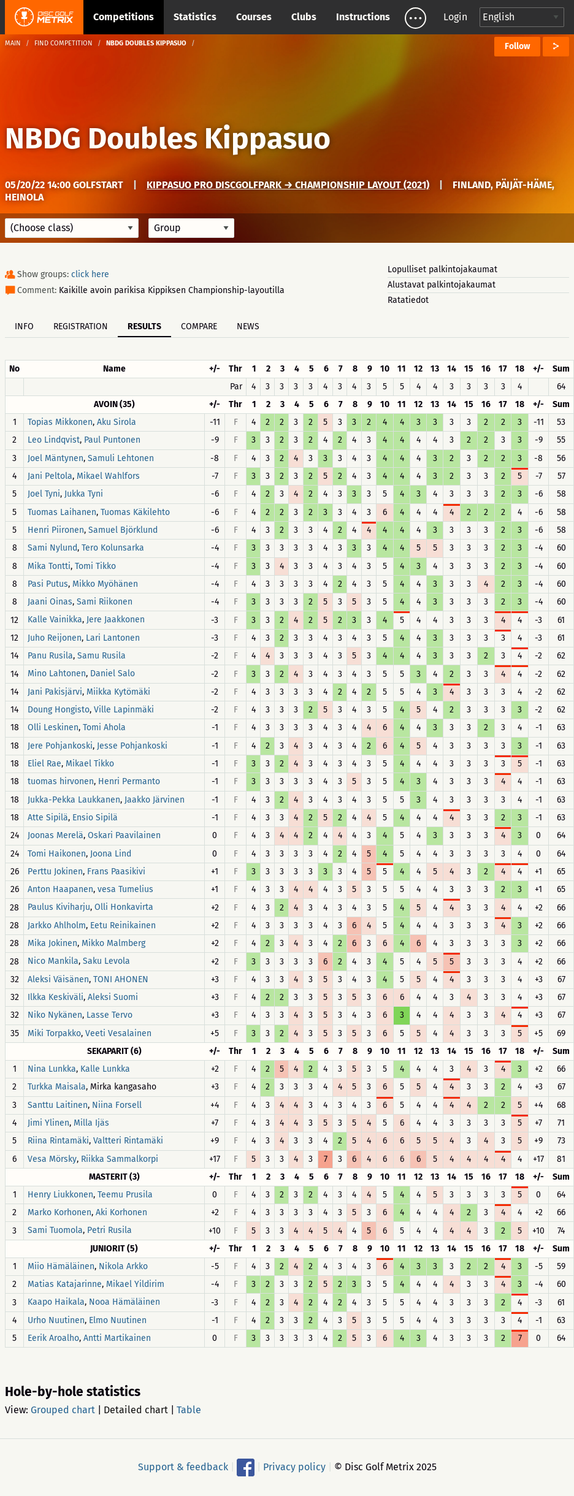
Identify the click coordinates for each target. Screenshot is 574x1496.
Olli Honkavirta (123, 908)
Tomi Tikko (95, 566)
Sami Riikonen (104, 602)
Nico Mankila (53, 961)
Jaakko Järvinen (154, 800)
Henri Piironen (56, 530)
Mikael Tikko (90, 763)
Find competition (63, 43)
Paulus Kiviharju (59, 908)
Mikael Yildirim (135, 1284)
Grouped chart (63, 1410)
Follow (517, 46)
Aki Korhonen (121, 1212)
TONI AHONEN (120, 979)
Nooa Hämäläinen (124, 1302)
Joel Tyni (44, 494)
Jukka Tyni (83, 494)
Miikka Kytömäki (118, 692)
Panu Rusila (50, 656)
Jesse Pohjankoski (132, 746)
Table (189, 1410)
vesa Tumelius (125, 889)
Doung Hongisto (59, 709)
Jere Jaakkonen (115, 620)
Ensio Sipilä (95, 817)
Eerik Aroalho (53, 1338)
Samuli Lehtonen (121, 458)
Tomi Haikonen (57, 854)
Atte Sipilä (48, 817)
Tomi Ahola (104, 728)
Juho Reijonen (55, 638)
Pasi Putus (48, 584)
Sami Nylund (52, 548)
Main (13, 43)
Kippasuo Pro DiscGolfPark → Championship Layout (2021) (288, 185)
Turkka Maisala (57, 1087)
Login (455, 17)
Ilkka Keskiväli (55, 997)
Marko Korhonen (59, 1212)
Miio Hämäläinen (61, 1266)
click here (90, 274)
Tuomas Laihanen (62, 512)
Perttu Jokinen (55, 871)
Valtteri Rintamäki (128, 1141)
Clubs (303, 17)
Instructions (363, 17)
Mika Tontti (49, 566)
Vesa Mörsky (52, 1159)
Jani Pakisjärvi (55, 692)
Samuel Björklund (123, 530)
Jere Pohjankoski (60, 746)
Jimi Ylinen (48, 1123)
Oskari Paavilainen (124, 836)
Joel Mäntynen (55, 458)
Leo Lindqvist (54, 440)
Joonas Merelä (55, 836)
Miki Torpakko (54, 1033)
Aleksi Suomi (113, 997)
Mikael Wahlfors (108, 476)
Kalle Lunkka (105, 1069)
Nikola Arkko (123, 1266)
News (248, 326)
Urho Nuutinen (56, 1320)
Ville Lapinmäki (124, 709)
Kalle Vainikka (55, 620)
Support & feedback (183, 1467)
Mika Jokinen (52, 943)
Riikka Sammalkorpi (119, 1159)
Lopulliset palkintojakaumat (442, 269)
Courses (254, 17)
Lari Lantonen (113, 638)
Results (144, 326)
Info (24, 326)
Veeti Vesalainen (118, 1033)
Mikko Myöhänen (105, 584)
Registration (80, 326)
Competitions (123, 17)
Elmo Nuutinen (118, 1320)
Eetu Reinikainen (123, 925)
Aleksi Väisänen (58, 979)
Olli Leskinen (53, 728)
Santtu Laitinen (58, 1105)
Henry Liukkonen (60, 1194)
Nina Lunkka (52, 1069)
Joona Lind (110, 854)
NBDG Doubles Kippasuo (168, 138)
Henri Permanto (129, 782)
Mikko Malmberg (113, 943)
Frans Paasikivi (116, 871)
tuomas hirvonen (61, 782)
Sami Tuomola (55, 1231)
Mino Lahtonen (57, 674)
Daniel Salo (112, 674)
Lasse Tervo (109, 1015)
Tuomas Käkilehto (135, 512)
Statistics (195, 17)
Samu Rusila (101, 656)
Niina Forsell (117, 1105)
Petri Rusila (109, 1231)
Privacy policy (294, 1467)
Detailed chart (136, 1410)
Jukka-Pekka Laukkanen (74, 800)
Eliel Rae (44, 763)
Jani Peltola (50, 476)
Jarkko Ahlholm (57, 925)
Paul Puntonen (112, 440)
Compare (199, 326)
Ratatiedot (408, 300)
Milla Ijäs (91, 1123)
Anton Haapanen (60, 889)
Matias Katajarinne (65, 1284)
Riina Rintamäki (58, 1141)
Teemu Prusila (125, 1194)
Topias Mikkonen (60, 422)
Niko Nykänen (55, 1015)
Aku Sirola (116, 422)
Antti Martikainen (117, 1338)
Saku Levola (106, 961)
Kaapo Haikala (56, 1302)
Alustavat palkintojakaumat (442, 285)
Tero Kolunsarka (113, 548)
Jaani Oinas (50, 602)
